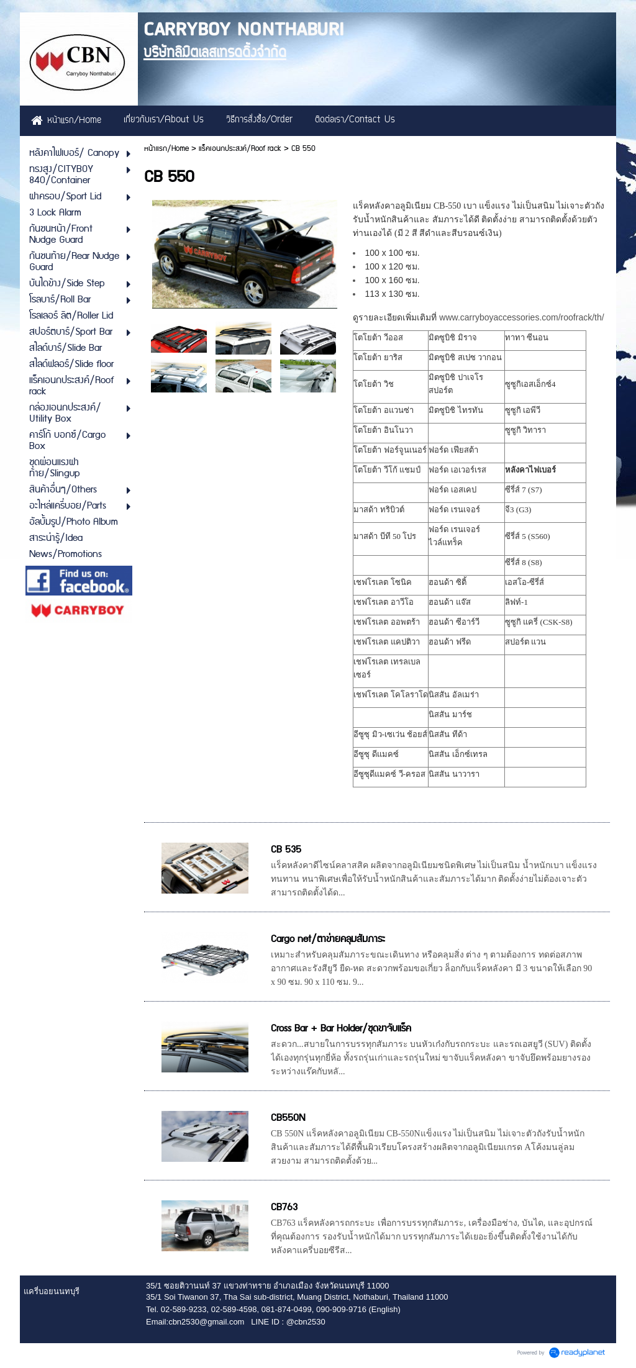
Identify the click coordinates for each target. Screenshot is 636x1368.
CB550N (288, 1118)
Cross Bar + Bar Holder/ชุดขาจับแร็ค (341, 1028)
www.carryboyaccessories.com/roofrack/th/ (521, 317)
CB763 (284, 1207)
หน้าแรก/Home (166, 148)
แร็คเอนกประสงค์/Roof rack (240, 148)
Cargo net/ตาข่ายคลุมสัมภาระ (328, 939)
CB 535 (286, 849)
